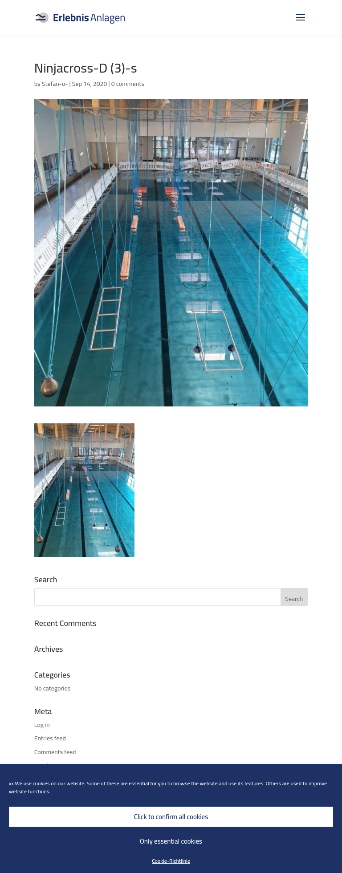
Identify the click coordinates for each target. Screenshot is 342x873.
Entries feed (50, 738)
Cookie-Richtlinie (171, 861)
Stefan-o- (55, 83)
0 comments (127, 83)
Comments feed (55, 752)
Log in (42, 725)
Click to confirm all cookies (171, 816)
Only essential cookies (171, 841)
